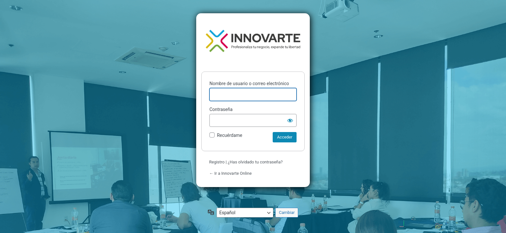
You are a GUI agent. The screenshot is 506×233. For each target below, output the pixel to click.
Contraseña (221, 109)
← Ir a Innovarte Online (230, 173)
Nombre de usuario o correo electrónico (249, 83)
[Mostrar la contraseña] (290, 120)
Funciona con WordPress (253, 41)
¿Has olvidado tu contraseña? (255, 162)
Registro (217, 162)
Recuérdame (229, 135)
